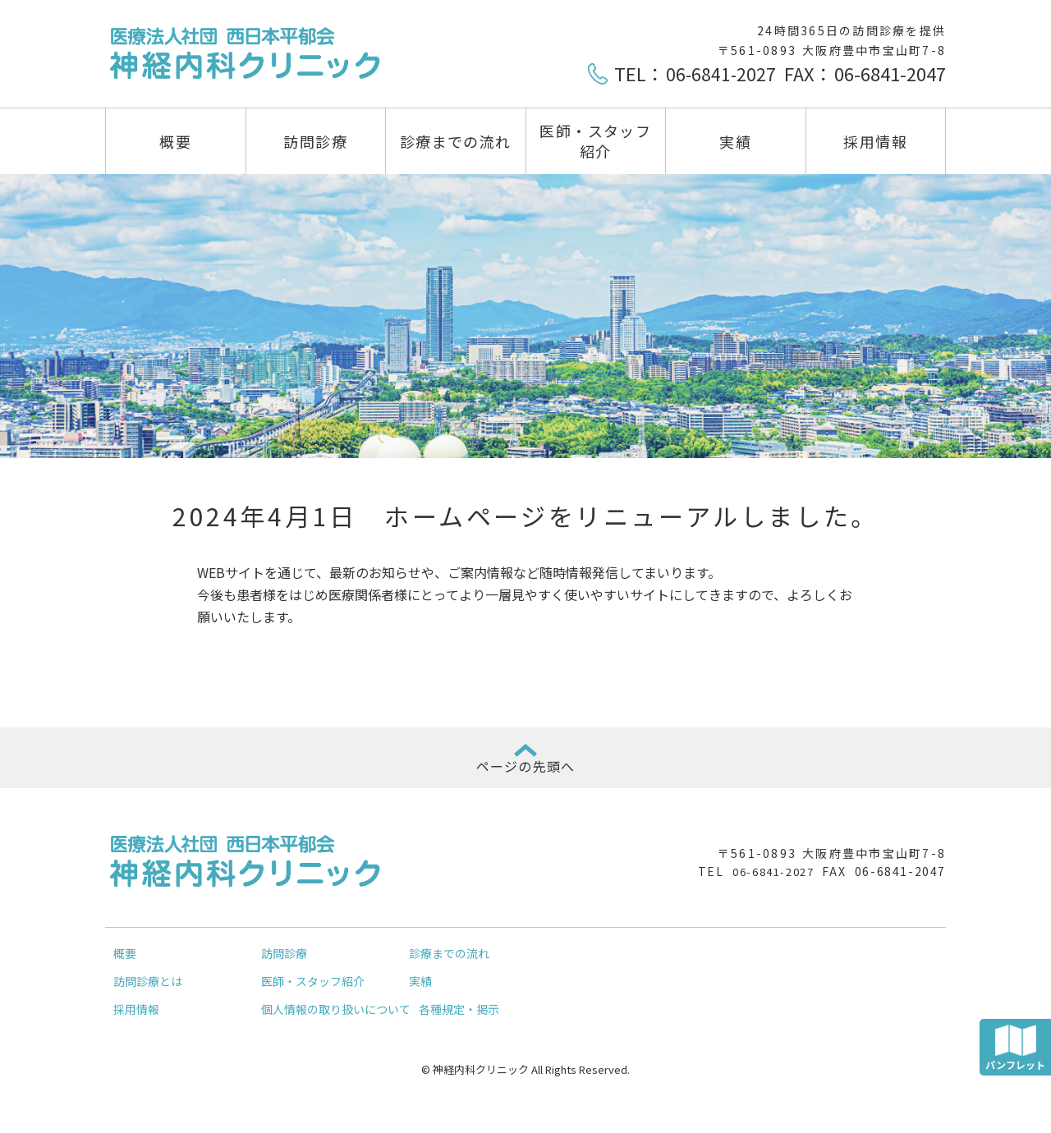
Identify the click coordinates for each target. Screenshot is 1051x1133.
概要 (175, 141)
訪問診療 (315, 141)
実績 (735, 141)
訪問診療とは (147, 994)
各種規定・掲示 (459, 1022)
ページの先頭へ (525, 772)
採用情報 (875, 141)
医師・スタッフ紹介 (595, 141)
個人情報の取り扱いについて (336, 1022)
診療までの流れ (456, 141)
